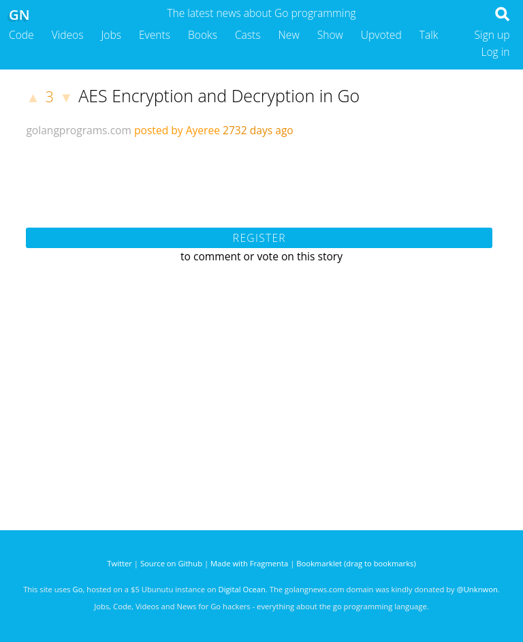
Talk (429, 34)
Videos (68, 34)
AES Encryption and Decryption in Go (219, 95)
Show (330, 34)
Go (78, 589)
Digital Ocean (242, 589)
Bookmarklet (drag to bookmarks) (355, 563)
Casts (248, 34)
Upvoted (381, 34)
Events (154, 34)
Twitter (119, 563)
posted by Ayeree (177, 130)
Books (202, 34)
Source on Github (171, 563)
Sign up (492, 34)
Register (259, 237)
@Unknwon (477, 589)
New (289, 34)
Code (21, 34)
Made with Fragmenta (249, 563)
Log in (495, 51)
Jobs (111, 34)
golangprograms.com (78, 130)
